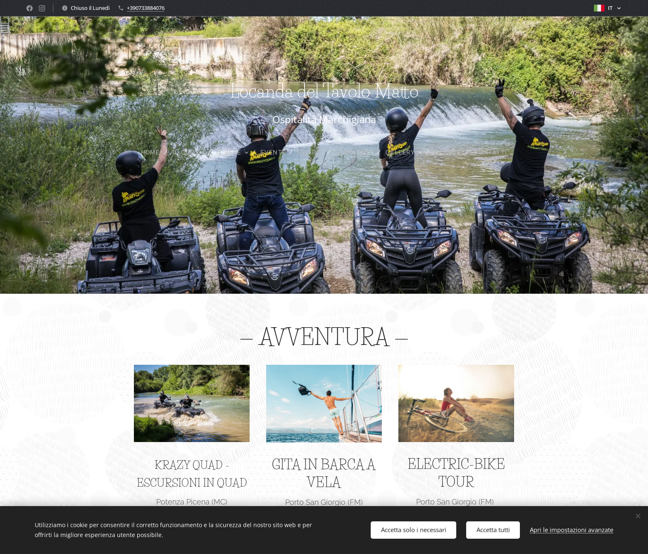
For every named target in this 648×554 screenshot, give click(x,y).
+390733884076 (145, 8)
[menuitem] (147, 152)
